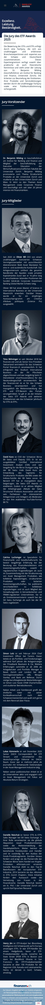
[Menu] (5, 5)
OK (38, 1003)
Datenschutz (38, 998)
